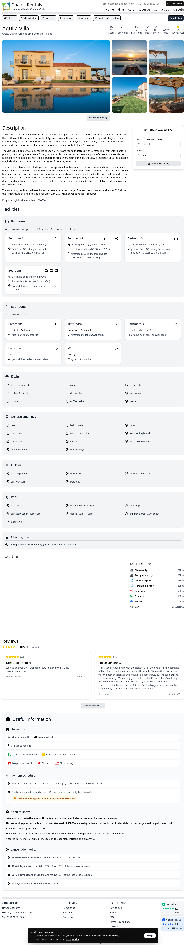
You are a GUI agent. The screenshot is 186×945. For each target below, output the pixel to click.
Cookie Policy (112, 935)
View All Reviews (93, 705)
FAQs (112, 917)
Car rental (67, 917)
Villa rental (68, 912)
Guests (139, 151)
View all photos (98, 117)
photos (9, 18)
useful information (107, 18)
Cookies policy (117, 926)
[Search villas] (175, 3)
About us (114, 912)
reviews (83, 18)
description (29, 18)
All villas (176, 18)
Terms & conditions (119, 921)
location (66, 18)
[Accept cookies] (150, 935)
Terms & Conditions (91, 935)
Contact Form (11, 907)
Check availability (158, 163)
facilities (48, 18)
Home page (68, 907)
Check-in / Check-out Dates (149, 139)
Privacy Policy (72, 939)
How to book (116, 907)
